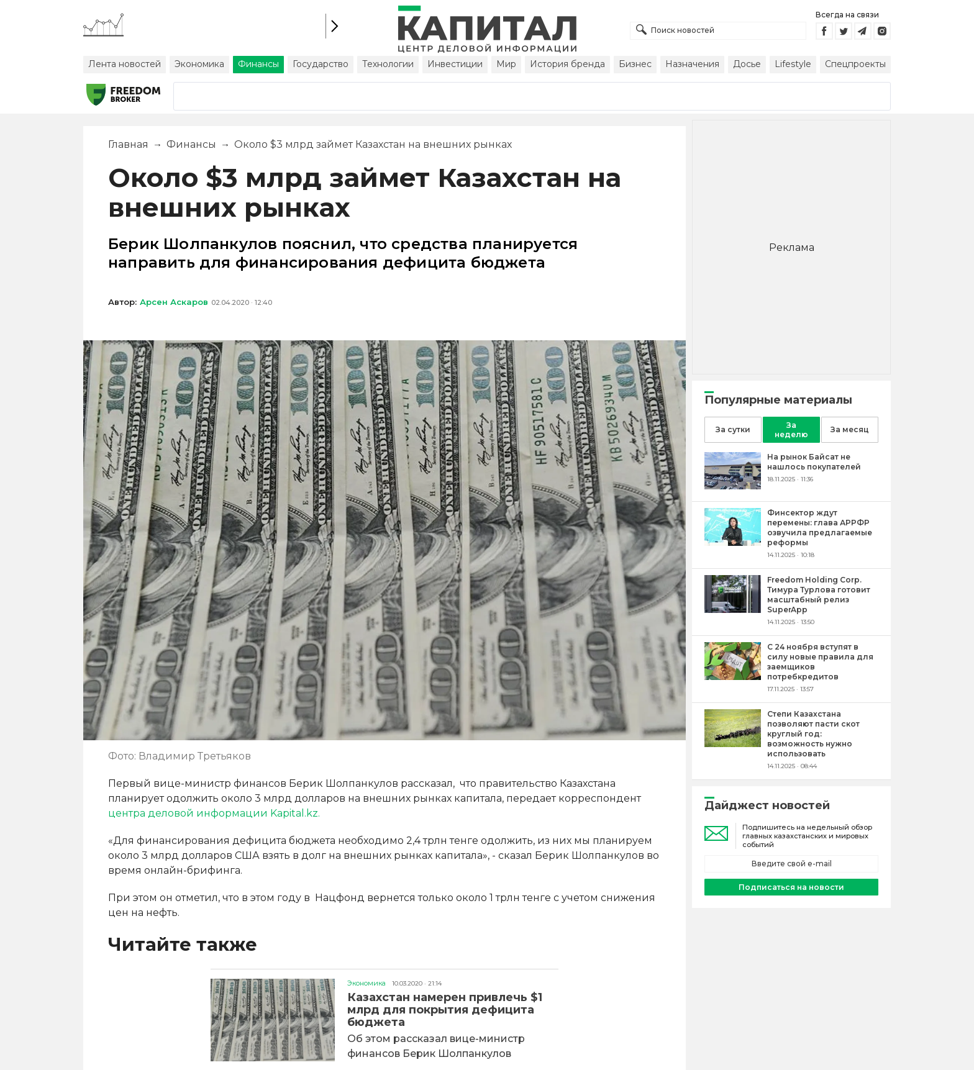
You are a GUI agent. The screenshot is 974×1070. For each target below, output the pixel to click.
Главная (128, 144)
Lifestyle (793, 64)
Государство (320, 64)
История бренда (567, 64)
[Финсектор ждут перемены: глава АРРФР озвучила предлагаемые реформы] (732, 542)
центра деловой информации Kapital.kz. (214, 813)
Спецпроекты (855, 64)
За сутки (733, 429)
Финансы (258, 64)
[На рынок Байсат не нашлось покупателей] (732, 486)
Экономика (199, 64)
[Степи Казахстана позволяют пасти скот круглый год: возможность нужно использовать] (732, 744)
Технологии (388, 64)
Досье (747, 64)
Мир (506, 64)
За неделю (791, 429)
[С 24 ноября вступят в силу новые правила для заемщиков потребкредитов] (732, 676)
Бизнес (635, 64)
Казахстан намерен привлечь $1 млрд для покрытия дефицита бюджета (444, 1009)
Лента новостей (124, 64)
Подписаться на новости (791, 887)
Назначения (692, 64)
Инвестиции (455, 64)
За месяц (850, 429)
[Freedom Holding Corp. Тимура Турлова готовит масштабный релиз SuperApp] (732, 609)
